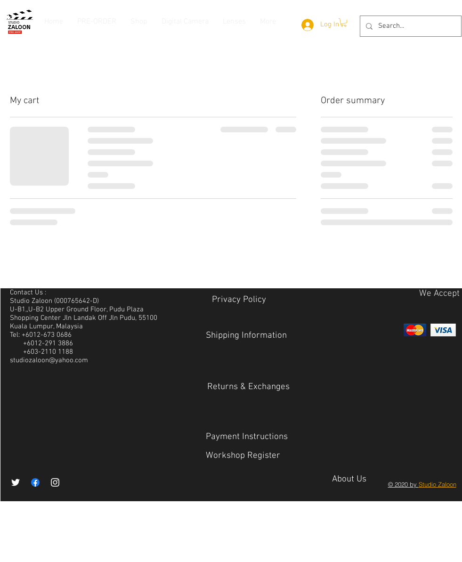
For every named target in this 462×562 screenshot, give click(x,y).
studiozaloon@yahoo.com (49, 360)
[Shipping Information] (246, 336)
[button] (344, 22)
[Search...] (409, 26)
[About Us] (349, 480)
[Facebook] (35, 482)
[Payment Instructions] (247, 437)
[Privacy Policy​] (239, 300)
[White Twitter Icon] (15, 482)
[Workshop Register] (243, 456)
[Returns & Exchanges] (248, 387)
